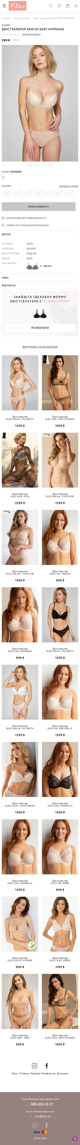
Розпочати (40, 328)
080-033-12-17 (42, 1104)
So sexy (6, 25)
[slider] (11, 34)
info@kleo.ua (43, 1116)
